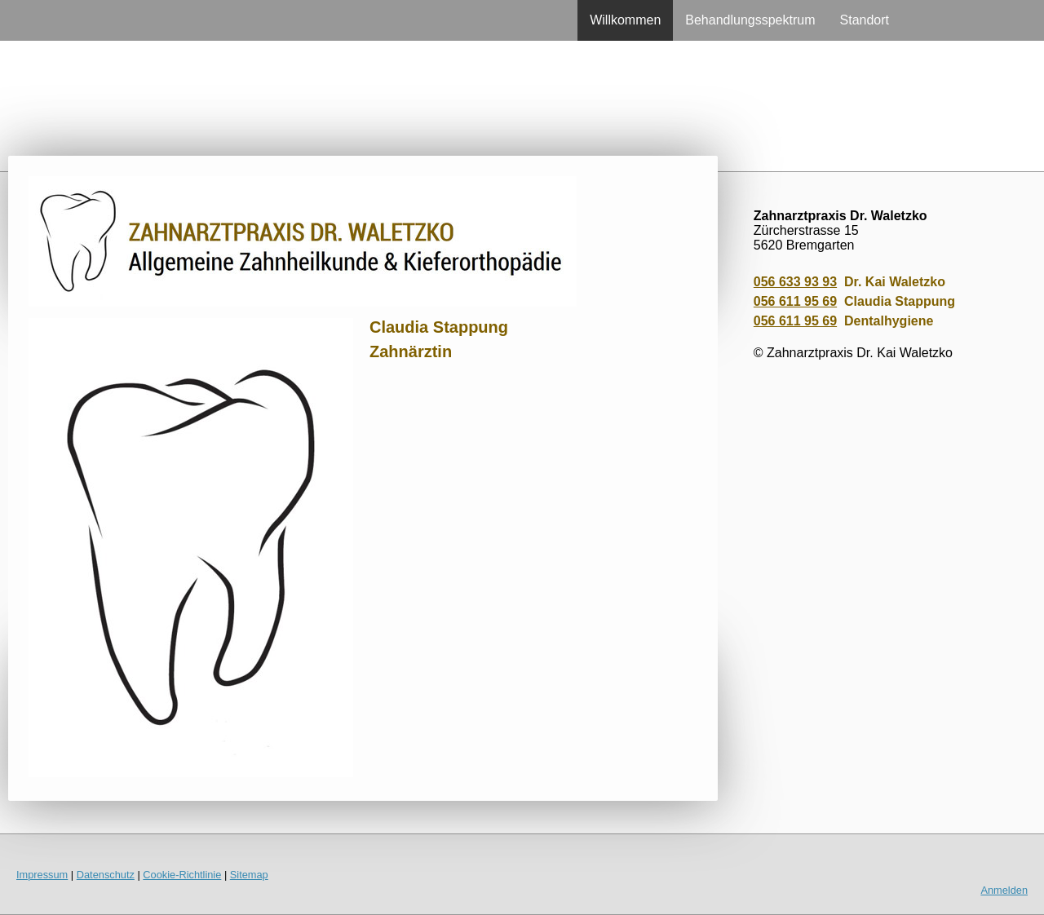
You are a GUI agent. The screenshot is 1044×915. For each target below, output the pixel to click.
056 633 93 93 (795, 282)
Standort (864, 20)
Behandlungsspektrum (750, 20)
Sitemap (249, 875)
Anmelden (1004, 890)
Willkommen (625, 20)
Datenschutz (106, 875)
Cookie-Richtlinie (182, 875)
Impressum (42, 875)
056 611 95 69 (795, 301)
